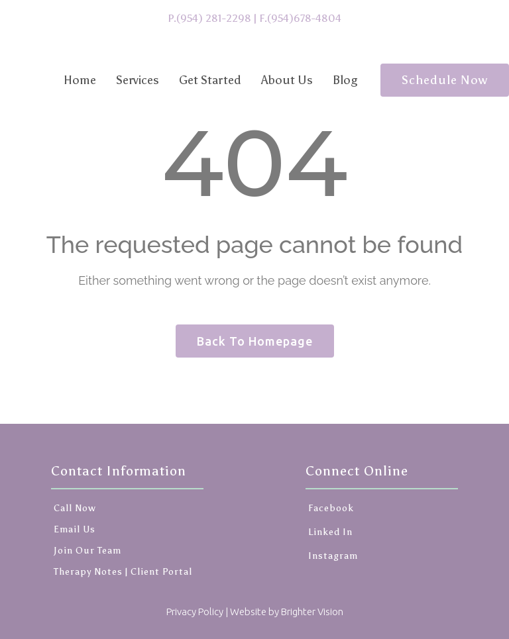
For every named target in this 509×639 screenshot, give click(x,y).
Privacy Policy (194, 611)
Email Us (74, 529)
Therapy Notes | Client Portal (123, 571)
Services (137, 80)
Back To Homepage (255, 341)
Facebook (330, 508)
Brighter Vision (312, 611)
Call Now (75, 508)
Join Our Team (87, 550)
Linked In (329, 532)
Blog (345, 80)
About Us (287, 80)
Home (80, 80)
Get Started (210, 80)
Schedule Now (445, 80)
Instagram (332, 556)
